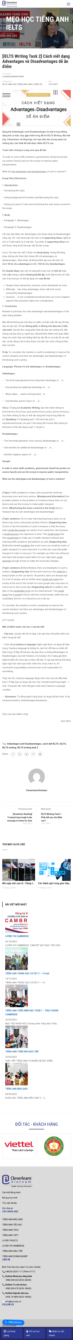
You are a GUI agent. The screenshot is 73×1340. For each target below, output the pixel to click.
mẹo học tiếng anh (17, 84)
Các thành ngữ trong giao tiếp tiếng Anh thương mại (54, 883)
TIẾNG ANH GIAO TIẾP (12, 1251)
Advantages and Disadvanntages (24, 743)
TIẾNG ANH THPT (10, 1235)
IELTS (4, 84)
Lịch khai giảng (9, 1333)
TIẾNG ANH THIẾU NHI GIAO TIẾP (22, 1051)
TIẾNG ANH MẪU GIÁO (16, 1088)
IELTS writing (9, 747)
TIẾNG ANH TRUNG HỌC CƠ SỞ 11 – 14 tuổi (27, 973)
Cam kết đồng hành (11, 1192)
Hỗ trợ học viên (33, 1333)
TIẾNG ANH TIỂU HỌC (12, 1224)
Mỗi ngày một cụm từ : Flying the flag (18, 883)
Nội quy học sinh (9, 1197)
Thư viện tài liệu (9, 1203)
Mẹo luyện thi (35, 84)
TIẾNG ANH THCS (10, 1230)
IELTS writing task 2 (27, 747)
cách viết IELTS (51, 743)
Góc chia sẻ (7, 1208)
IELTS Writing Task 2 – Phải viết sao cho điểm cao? (51, 817)
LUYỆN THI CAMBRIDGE (17, 936)
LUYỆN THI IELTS (10, 1240)
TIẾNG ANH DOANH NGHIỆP (15, 1256)
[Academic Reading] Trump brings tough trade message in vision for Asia (19, 817)
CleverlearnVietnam (13, 77)
